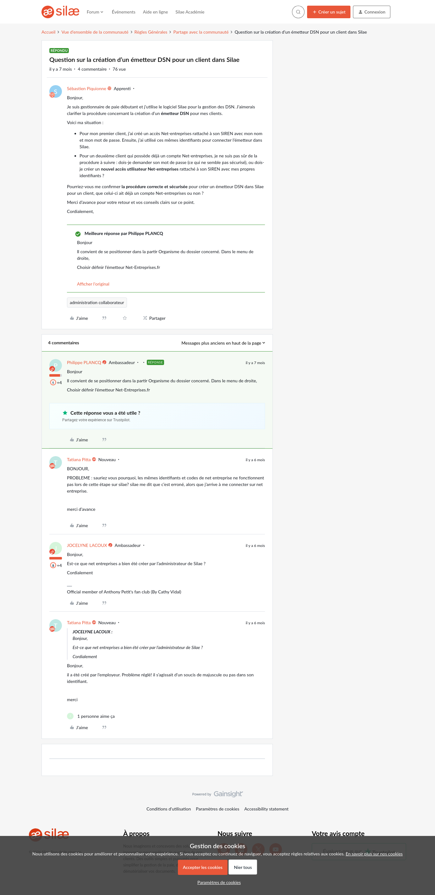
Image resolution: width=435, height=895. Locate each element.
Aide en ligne (155, 11)
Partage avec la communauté (201, 32)
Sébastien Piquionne (86, 88)
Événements (123, 11)
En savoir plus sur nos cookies (374, 853)
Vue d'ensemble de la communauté (94, 32)
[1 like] (91, 716)
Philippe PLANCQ (84, 362)
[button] (329, 12)
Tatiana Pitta (79, 459)
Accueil (48, 32)
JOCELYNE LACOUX (87, 545)
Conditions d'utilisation (168, 808)
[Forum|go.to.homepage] (60, 12)
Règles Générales (151, 32)
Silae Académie (189, 11)
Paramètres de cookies (217, 808)
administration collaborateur (97, 302)
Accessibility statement (266, 808)
